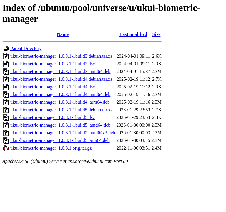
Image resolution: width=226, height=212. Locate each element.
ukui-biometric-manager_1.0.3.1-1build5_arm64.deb (60, 140)
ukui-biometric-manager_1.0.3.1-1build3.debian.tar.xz (61, 56)
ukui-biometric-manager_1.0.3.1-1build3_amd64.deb (60, 71)
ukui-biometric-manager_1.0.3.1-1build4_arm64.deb (60, 102)
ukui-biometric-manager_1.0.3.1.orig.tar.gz (51, 147)
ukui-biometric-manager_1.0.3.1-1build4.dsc (52, 86)
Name (63, 34)
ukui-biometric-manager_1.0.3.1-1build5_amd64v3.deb (62, 132)
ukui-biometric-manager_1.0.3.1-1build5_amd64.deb (60, 124)
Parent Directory (25, 48)
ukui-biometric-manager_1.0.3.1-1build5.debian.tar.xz (61, 109)
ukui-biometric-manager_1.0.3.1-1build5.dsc (52, 117)
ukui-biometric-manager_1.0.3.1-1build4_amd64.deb (60, 94)
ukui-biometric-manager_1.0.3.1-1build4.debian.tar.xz (61, 79)
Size (156, 34)
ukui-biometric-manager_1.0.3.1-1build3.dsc (52, 63)
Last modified (133, 34)
